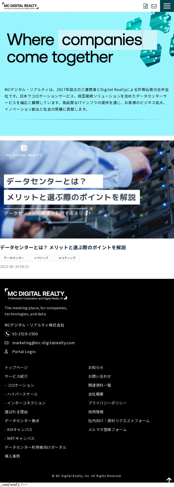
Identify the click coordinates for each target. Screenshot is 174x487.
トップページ (16, 367)
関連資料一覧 (99, 385)
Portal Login (24, 351)
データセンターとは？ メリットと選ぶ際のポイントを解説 (63, 247)
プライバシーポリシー (107, 403)
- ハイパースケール (21, 394)
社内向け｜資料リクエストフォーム (119, 420)
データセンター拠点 (22, 420)
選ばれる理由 (16, 411)
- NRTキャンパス (20, 438)
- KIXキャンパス (19, 429)
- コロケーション (19, 385)
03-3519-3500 (25, 333)
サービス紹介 (16, 376)
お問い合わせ (154, 6)
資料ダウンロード (146, 6)
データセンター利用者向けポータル (35, 447)
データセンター (14, 258)
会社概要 (96, 394)
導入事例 (12, 456)
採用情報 (96, 411)
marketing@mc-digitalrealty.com (43, 342)
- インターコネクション (25, 403)
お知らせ (96, 367)
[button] (167, 6)
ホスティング (67, 258)
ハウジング (41, 258)
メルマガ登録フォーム (107, 429)
